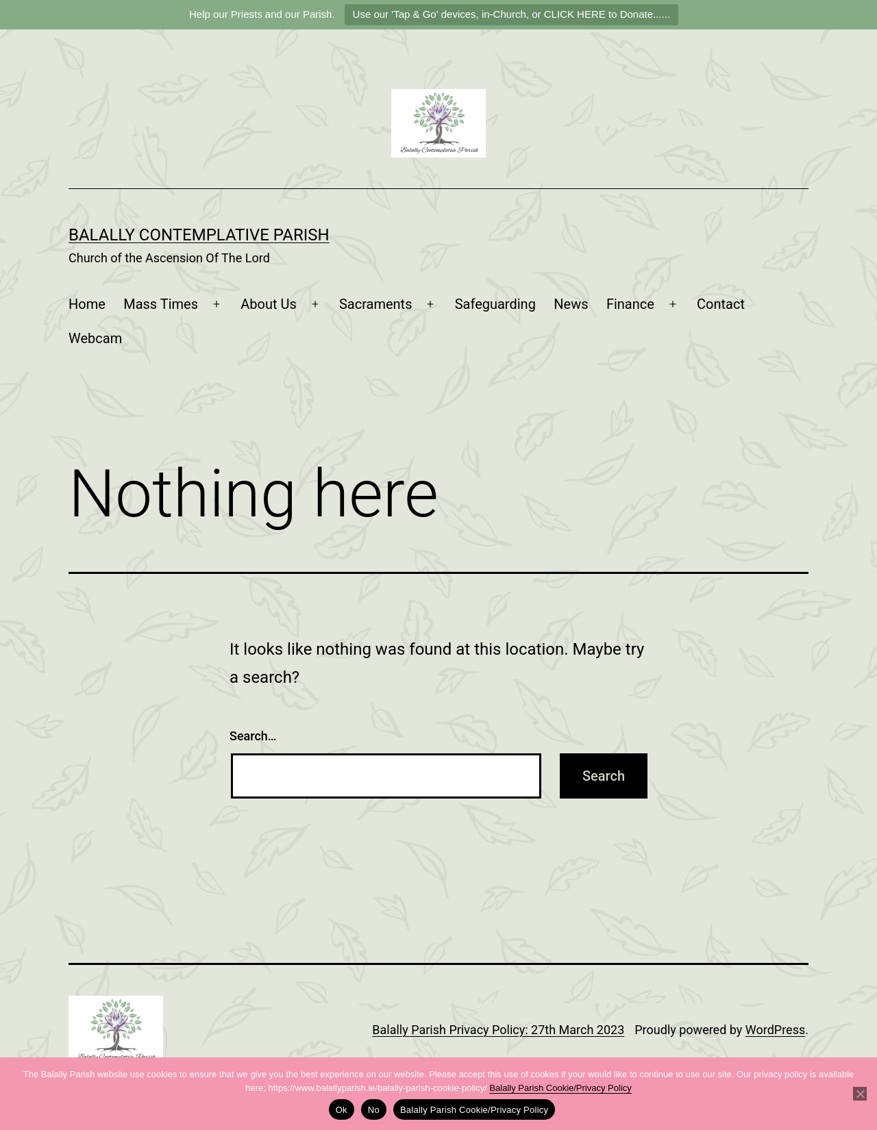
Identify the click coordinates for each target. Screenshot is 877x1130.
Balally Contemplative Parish (199, 234)
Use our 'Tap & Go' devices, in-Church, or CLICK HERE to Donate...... (511, 14)
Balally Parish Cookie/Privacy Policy (560, 1088)
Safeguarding (495, 304)
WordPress (775, 1029)
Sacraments (375, 304)
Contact (721, 304)
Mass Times (160, 304)
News (571, 304)
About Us (268, 304)
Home (87, 304)
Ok (341, 1110)
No (374, 1110)
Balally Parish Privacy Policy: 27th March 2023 (498, 1029)
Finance (630, 304)
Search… (253, 736)
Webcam (95, 338)
